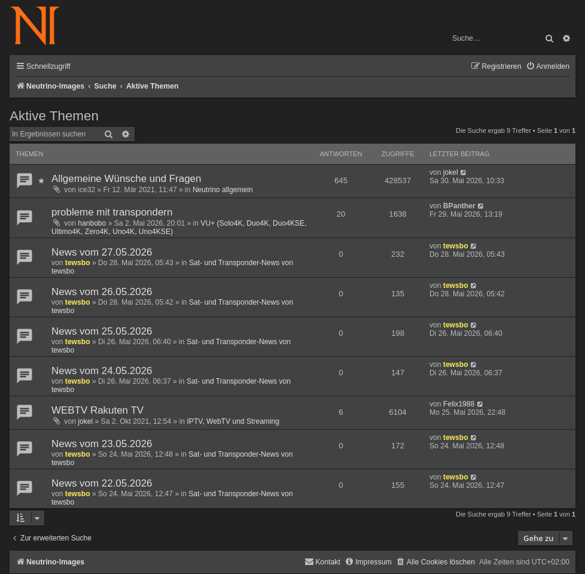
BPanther (459, 206)
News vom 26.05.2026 (102, 291)
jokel (450, 172)
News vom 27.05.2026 (102, 252)
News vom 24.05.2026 (102, 370)
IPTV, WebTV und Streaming (233, 421)
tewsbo (77, 263)
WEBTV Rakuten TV (97, 410)
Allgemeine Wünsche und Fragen (126, 178)
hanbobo (92, 223)
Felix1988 (458, 404)
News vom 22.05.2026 (102, 483)
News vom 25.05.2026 (102, 331)
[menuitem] (547, 67)
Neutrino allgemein (223, 190)
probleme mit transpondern (111, 212)
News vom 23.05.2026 (102, 444)
